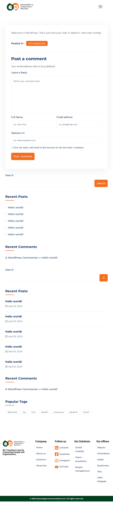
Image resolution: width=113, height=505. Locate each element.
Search (9, 179)
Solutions (41, 463)
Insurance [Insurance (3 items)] (59, 415)
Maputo (101, 451)
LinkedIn (64, 451)
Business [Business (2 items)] (12, 415)
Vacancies (41, 469)
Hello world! (15, 211)
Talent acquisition (81, 463)
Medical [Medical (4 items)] (74, 415)
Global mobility (79, 453)
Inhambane (103, 457)
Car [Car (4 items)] (24, 415)
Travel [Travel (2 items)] (87, 415)
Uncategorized (37, 47)
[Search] (103, 281)
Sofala (100, 463)
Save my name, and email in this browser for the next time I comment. (49, 151)
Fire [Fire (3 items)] (34, 415)
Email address (64, 121)
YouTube (63, 470)
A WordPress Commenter (21, 261)
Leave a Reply (19, 76)
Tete (99, 475)
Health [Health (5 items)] (45, 415)
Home (39, 451)
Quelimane (103, 469)
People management (82, 472)
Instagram (64, 464)
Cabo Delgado (101, 483)
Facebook (64, 457)
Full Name (17, 121)
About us (41, 457)
